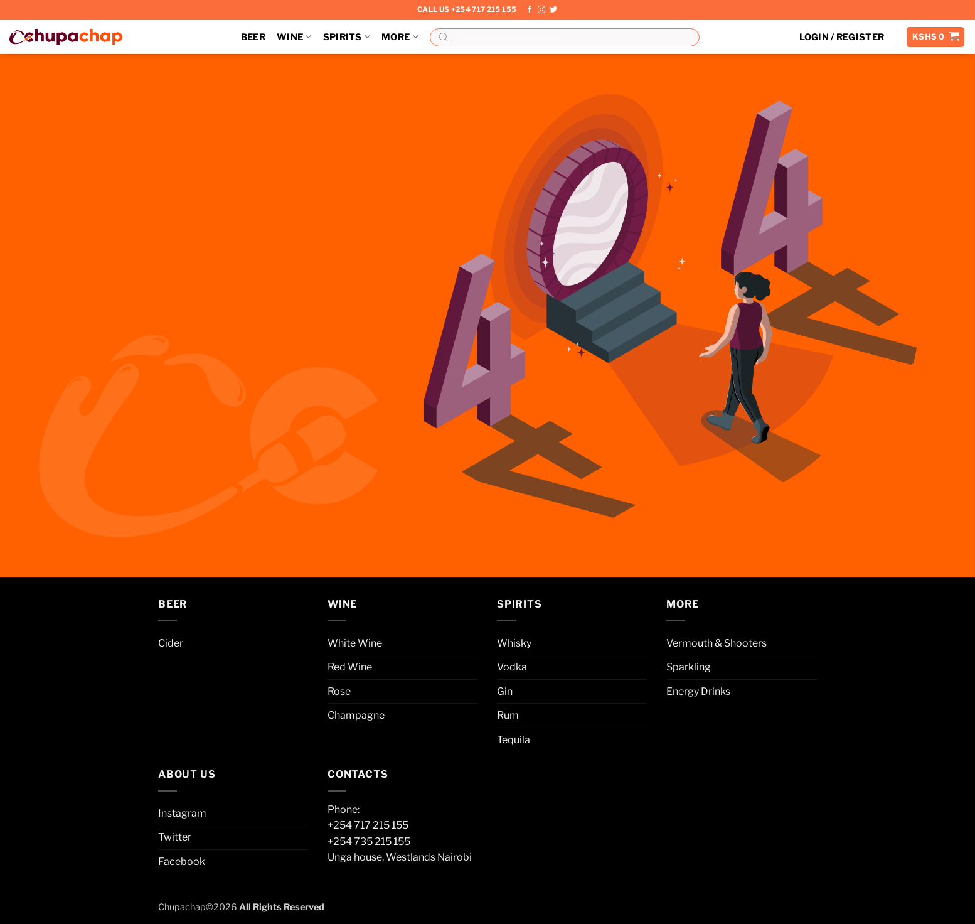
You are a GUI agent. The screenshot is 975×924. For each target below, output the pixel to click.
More (399, 37)
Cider (170, 643)
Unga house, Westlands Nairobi (400, 857)
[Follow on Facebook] (529, 10)
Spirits (347, 37)
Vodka (512, 667)
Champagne (356, 715)
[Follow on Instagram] (541, 10)
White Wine (355, 643)
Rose (339, 691)
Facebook (181, 862)
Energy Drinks (698, 691)
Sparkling (688, 667)
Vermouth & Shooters (716, 643)
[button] (842, 37)
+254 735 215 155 (369, 841)
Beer (253, 37)
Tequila (513, 740)
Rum (508, 715)
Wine (294, 37)
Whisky (514, 643)
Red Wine (350, 667)
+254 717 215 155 (368, 825)
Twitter (174, 837)
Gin (505, 691)
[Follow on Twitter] (553, 10)
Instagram (182, 813)
